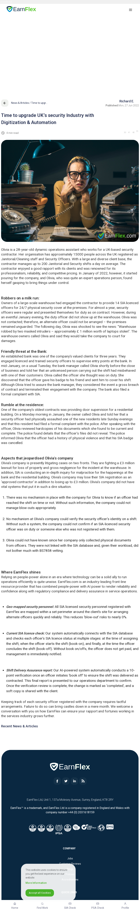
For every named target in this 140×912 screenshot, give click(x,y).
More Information (36, 882)
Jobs (70, 858)
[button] (131, 9)
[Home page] (21, 10)
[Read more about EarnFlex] (57, 783)
